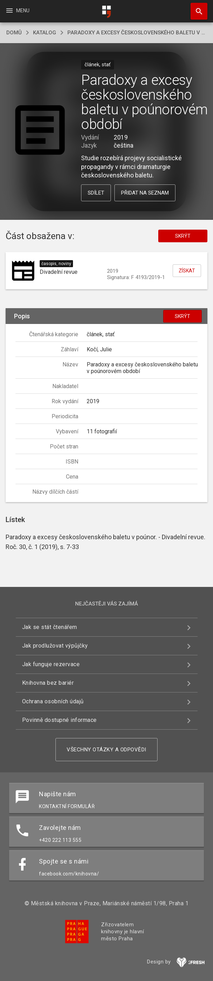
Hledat (196, 8)
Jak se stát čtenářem (49, 627)
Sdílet (96, 193)
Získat (187, 270)
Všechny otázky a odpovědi (106, 749)
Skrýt (183, 236)
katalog (44, 32)
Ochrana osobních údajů (53, 701)
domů (14, 32)
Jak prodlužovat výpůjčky (55, 645)
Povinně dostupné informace (59, 720)
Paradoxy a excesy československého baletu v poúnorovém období (137, 32)
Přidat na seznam (145, 193)
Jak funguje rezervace (51, 664)
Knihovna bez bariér (48, 682)
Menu (17, 10)
